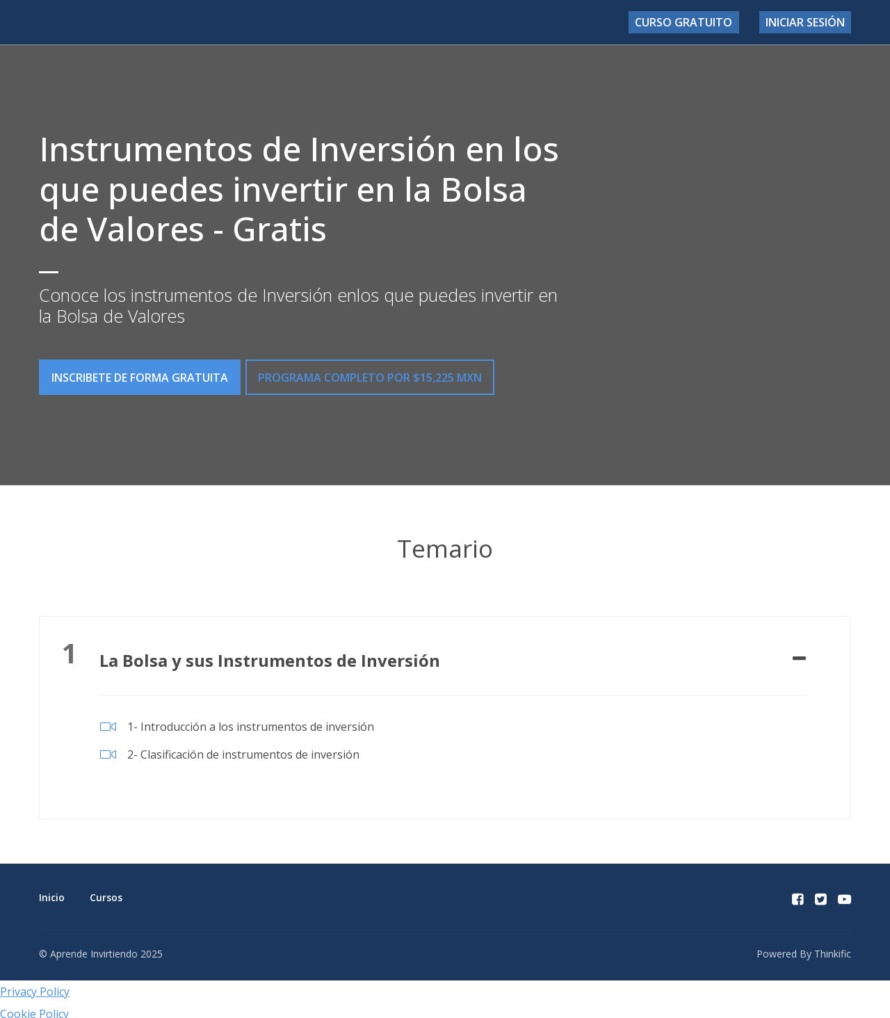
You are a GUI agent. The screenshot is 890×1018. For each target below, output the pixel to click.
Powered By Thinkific (803, 946)
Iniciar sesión (809, 22)
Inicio (52, 891)
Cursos (106, 891)
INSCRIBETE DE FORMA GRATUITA (139, 377)
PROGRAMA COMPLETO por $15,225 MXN (376, 377)
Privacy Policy (35, 984)
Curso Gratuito (700, 22)
